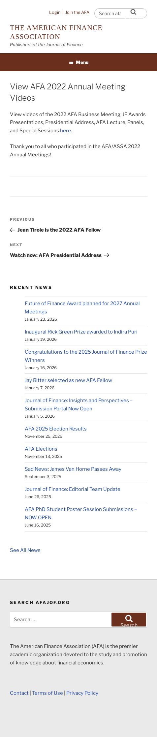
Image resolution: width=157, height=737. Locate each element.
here (65, 131)
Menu (78, 62)
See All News (25, 550)
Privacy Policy (82, 693)
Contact (19, 693)
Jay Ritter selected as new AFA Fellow (68, 380)
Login (54, 12)
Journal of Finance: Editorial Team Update (72, 489)
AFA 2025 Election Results (56, 429)
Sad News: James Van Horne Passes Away (73, 469)
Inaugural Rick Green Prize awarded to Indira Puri (81, 332)
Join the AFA (77, 12)
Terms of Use (47, 693)
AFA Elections (41, 449)
